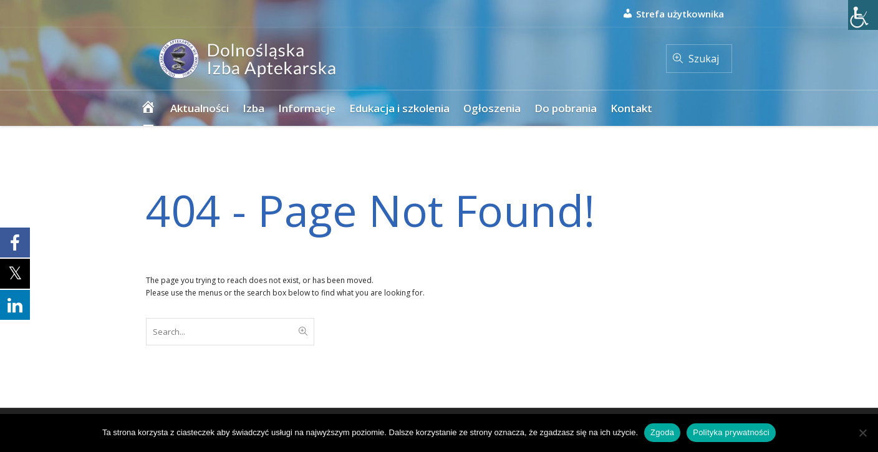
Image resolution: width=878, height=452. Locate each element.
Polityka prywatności (731, 432)
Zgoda (662, 432)
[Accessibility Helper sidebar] (863, 15)
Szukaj (703, 58)
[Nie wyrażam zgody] (862, 432)
